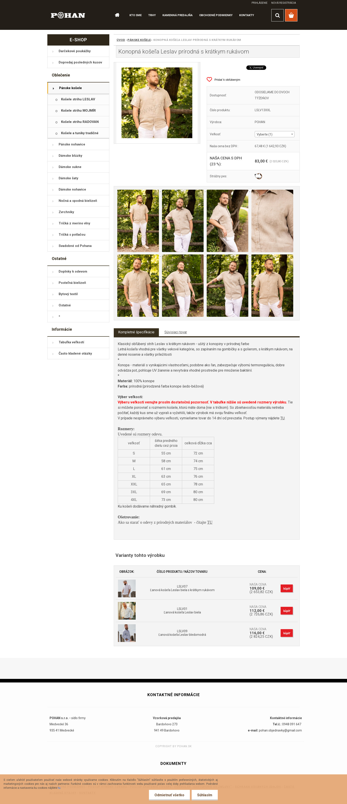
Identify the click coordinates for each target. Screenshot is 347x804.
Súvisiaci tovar (175, 332)
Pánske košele (139, 40)
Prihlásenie (260, 2)
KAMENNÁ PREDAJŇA (177, 15)
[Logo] (68, 14)
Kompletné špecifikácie (136, 332)
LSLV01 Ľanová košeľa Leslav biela (182, 610)
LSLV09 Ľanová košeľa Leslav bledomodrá (182, 632)
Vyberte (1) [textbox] (264, 134)
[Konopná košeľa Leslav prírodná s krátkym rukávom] (157, 102)
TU (282, 418)
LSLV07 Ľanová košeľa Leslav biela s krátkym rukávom (182, 588)
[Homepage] (115, 15)
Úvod (121, 40)
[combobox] (274, 134)
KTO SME (135, 15)
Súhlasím (204, 795)
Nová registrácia (283, 2)
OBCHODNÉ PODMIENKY (216, 15)
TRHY (152, 15)
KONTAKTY (246, 15)
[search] (277, 15)
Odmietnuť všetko (169, 795)
